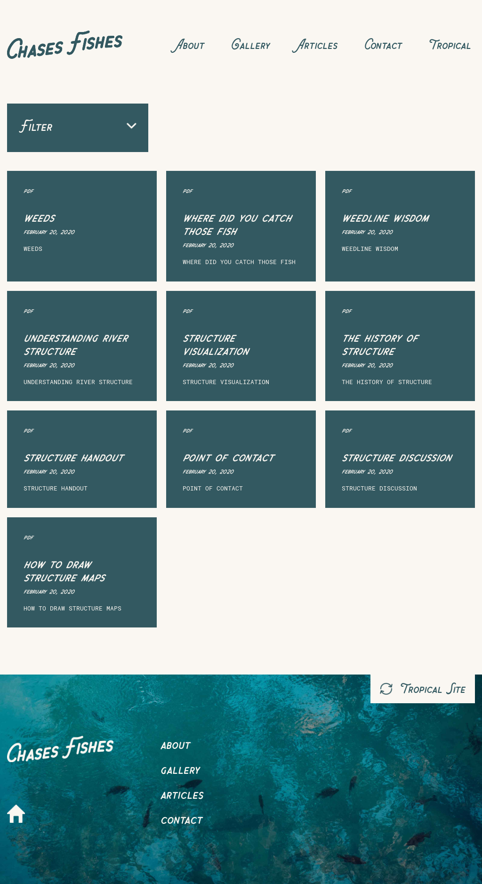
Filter (77, 126)
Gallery (250, 44)
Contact (383, 44)
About (189, 44)
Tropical (449, 44)
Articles (317, 44)
